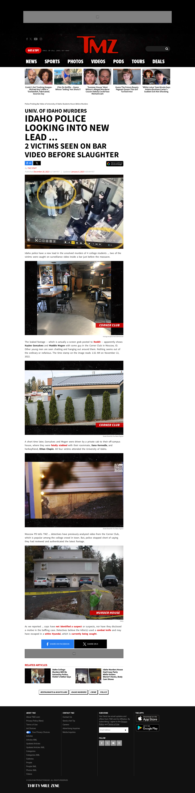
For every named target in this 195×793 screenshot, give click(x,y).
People (29, 763)
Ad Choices (31, 728)
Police (103, 692)
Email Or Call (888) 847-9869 (56, 51)
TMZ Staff (31, 168)
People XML (31, 766)
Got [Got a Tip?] (33, 50)
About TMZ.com (33, 717)
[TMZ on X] (31, 39)
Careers (66, 725)
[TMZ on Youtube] (36, 39)
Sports (52, 61)
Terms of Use (32, 725)
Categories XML (33, 755)
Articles (29, 736)
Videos (98, 61)
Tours (138, 61)
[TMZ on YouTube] (113, 743)
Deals (158, 61)
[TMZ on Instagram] (41, 39)
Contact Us (67, 717)
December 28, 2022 (41, 171)
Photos (75, 61)
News (31, 61)
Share (57, 644)
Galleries (30, 759)
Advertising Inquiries (71, 728)
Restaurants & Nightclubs (53, 692)
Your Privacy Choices (38, 732)
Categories (30, 751)
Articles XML (31, 740)
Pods (118, 61)
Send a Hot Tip (69, 721)
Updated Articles (33, 744)
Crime (93, 692)
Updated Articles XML (35, 747)
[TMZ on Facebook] (27, 39)
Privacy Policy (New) (34, 721)
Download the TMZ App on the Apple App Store (147, 718)
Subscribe (125, 730)
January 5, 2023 (77, 171)
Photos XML (31, 770)
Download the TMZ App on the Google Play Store (147, 727)
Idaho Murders (78, 692)
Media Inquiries (69, 732)
